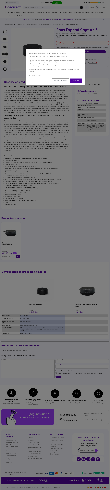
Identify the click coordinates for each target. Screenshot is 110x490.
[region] (55, 67)
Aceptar (76, 80)
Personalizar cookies (60, 80)
